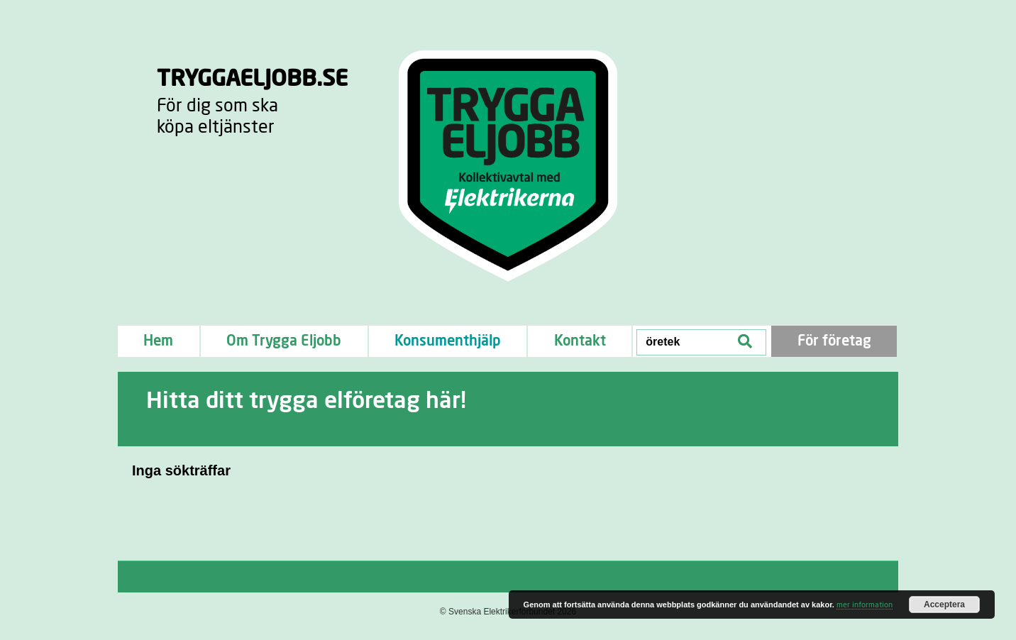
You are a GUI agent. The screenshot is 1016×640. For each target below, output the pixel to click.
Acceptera (944, 604)
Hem (158, 341)
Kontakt (580, 341)
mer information (864, 605)
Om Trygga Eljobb (283, 341)
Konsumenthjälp (447, 341)
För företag (834, 341)
